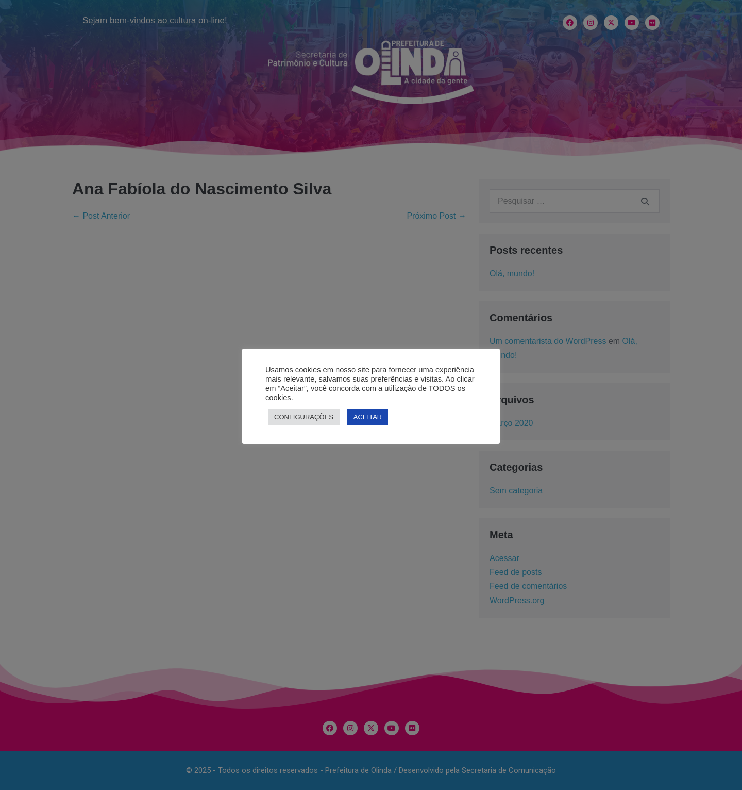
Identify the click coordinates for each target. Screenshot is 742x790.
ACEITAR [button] (367, 417)
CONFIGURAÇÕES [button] (303, 417)
